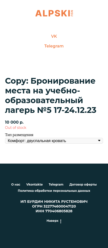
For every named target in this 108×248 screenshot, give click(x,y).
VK (54, 36)
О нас (15, 184)
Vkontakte (34, 184)
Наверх (54, 221)
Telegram (54, 46)
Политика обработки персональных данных (54, 191)
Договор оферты (83, 184)
